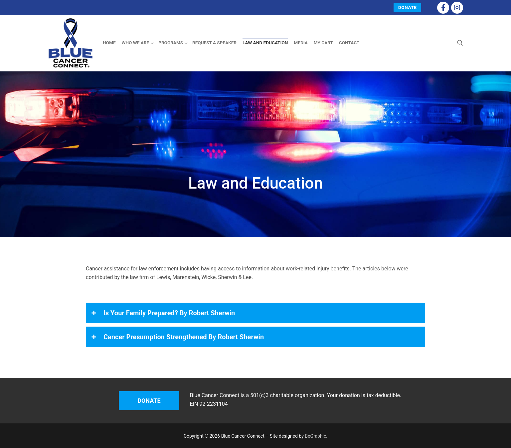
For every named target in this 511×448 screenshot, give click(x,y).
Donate (407, 7)
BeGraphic (315, 436)
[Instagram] (457, 8)
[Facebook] (443, 8)
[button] (255, 313)
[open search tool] (460, 43)
